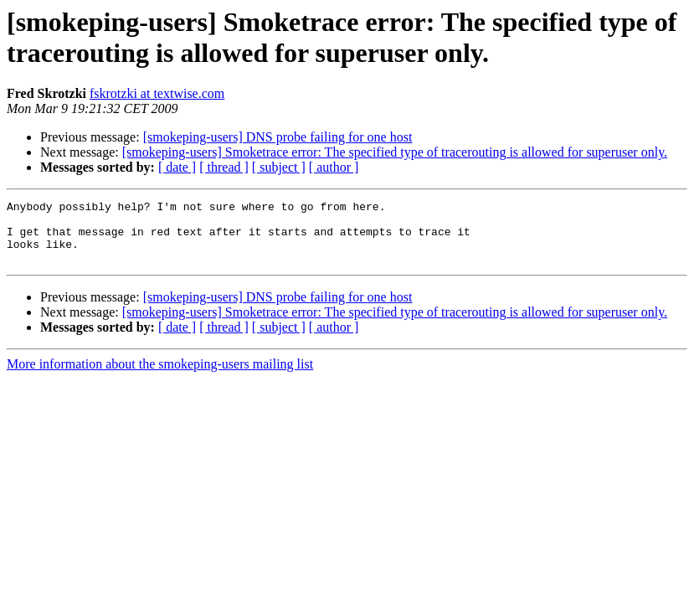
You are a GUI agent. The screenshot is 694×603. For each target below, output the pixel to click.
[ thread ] (224, 167)
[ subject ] (279, 167)
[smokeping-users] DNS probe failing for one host (278, 137)
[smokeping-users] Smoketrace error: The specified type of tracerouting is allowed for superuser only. (394, 152)
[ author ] (334, 167)
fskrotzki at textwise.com (157, 93)
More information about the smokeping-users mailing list (160, 376)
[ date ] (177, 167)
